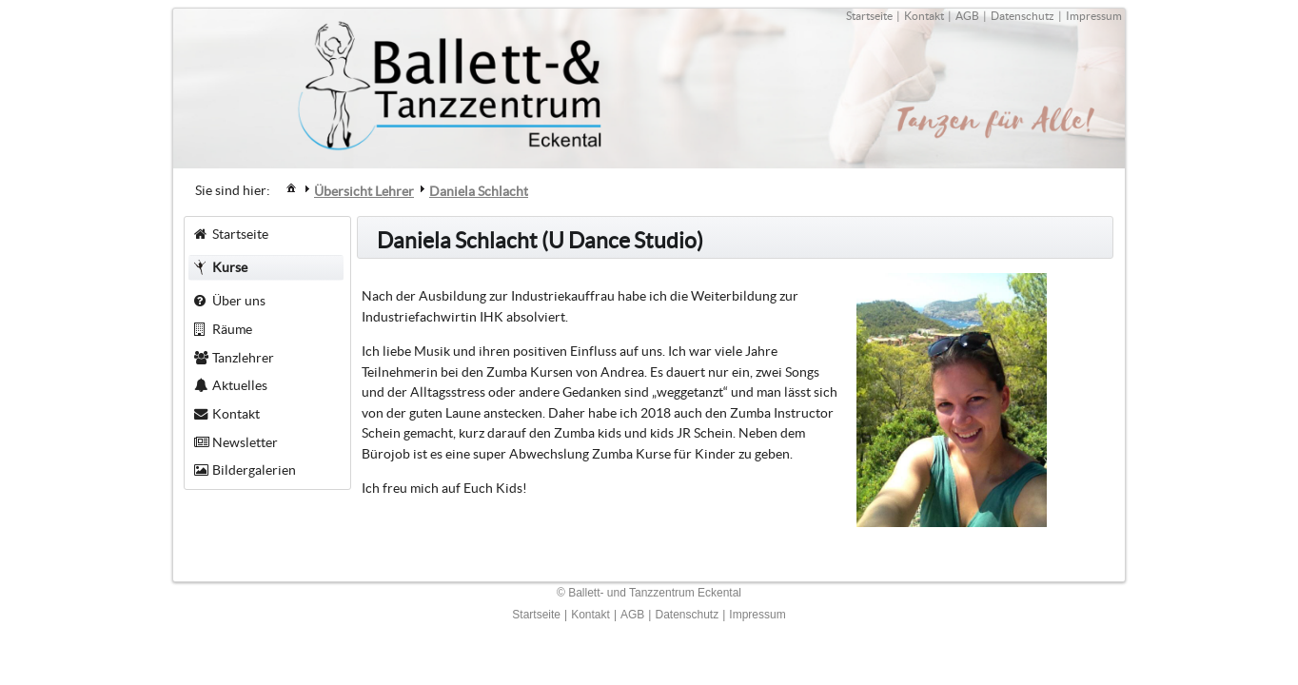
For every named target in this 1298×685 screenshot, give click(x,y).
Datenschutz (1022, 16)
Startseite (869, 16)
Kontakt (924, 16)
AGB (967, 16)
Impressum (1094, 16)
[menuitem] (291, 187)
